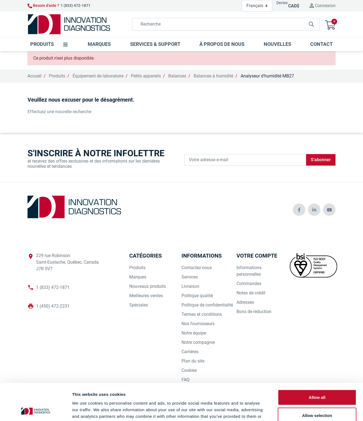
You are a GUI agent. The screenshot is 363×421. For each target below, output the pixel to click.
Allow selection (317, 380)
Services (190, 277)
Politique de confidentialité (207, 305)
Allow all (317, 362)
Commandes (249, 283)
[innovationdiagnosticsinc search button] (311, 24)
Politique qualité (197, 295)
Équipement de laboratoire (98, 76)
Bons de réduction (254, 311)
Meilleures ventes (146, 295)
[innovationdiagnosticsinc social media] (299, 209)
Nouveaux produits (147, 286)
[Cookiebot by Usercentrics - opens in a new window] (36, 410)
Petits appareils (146, 76)
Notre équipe (194, 333)
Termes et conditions (202, 314)
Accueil (35, 76)
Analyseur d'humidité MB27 (267, 76)
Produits (57, 76)
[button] (330, 24)
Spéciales (138, 305)
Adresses (245, 302)
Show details (288, 410)
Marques (137, 277)
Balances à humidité (213, 76)
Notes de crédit (251, 292)
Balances (177, 76)
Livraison (190, 286)
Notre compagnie (198, 342)
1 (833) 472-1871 (75, 5)
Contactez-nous (197, 267)
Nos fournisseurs (198, 323)
